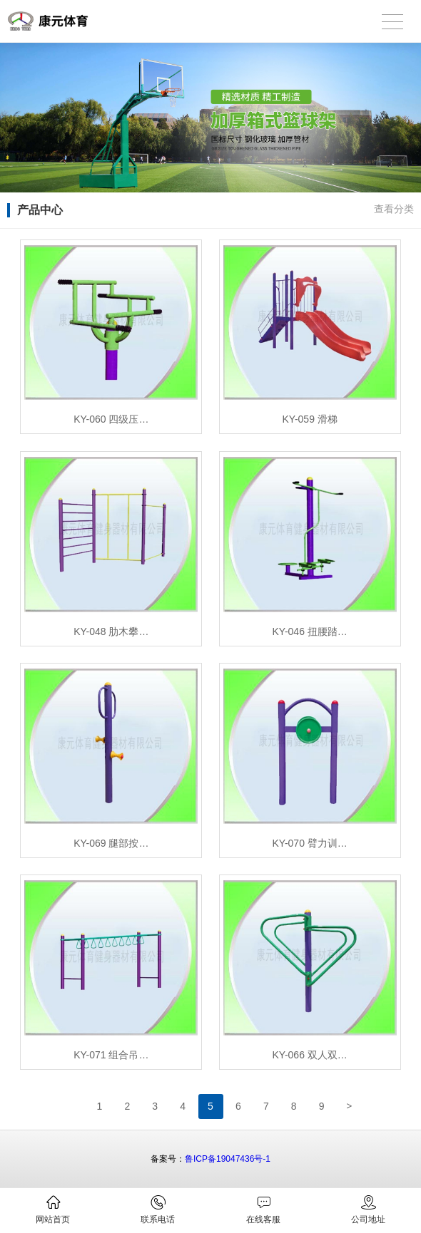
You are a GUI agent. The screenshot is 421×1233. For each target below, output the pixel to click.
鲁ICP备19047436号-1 (227, 1159)
